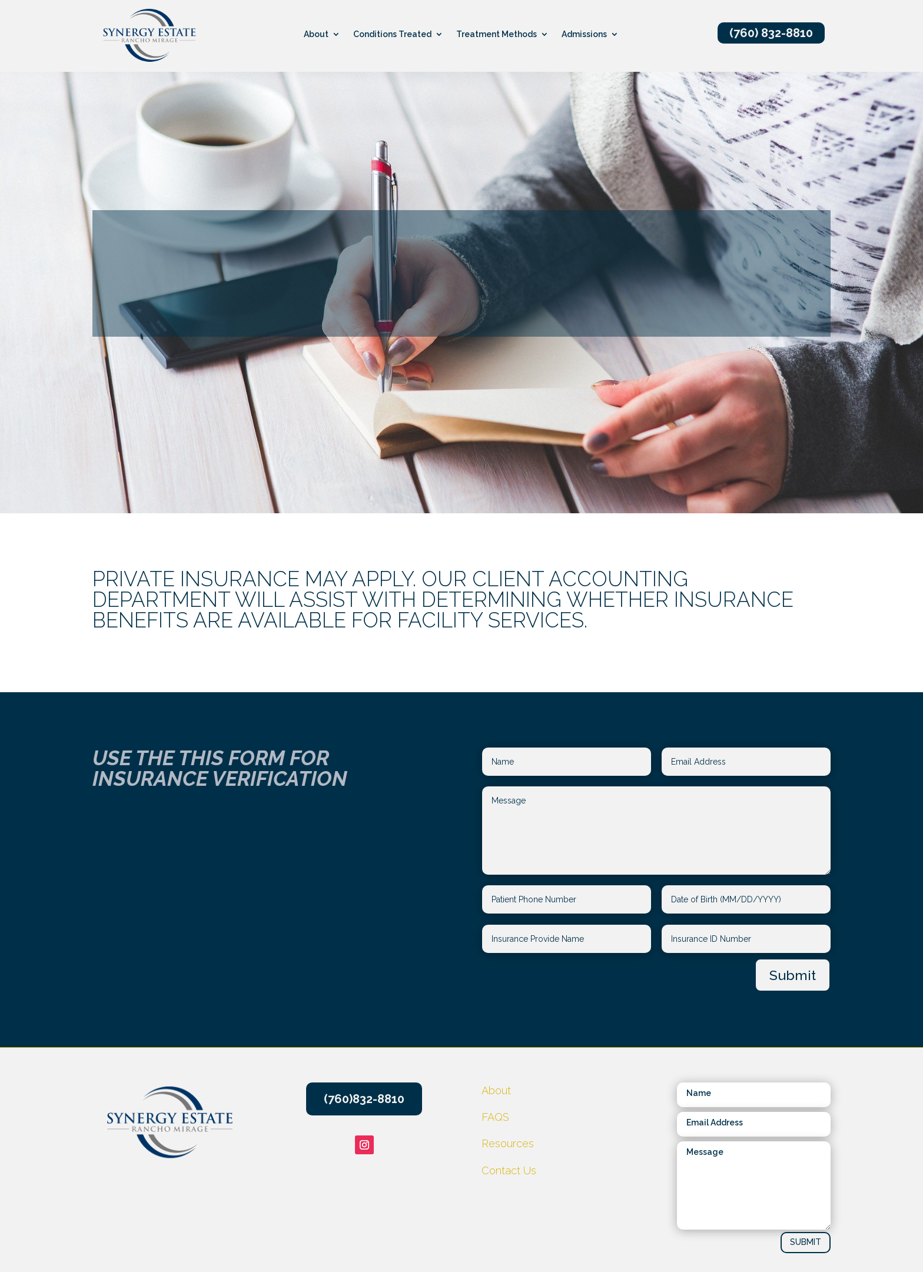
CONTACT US (739, 461)
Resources (358, 460)
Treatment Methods (496, 34)
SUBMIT (805, 1242)
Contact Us (509, 1170)
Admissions (584, 34)
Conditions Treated (392, 34)
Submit (792, 975)
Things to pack (551, 460)
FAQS (495, 1117)
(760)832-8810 (364, 1099)
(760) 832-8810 (771, 33)
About (316, 34)
